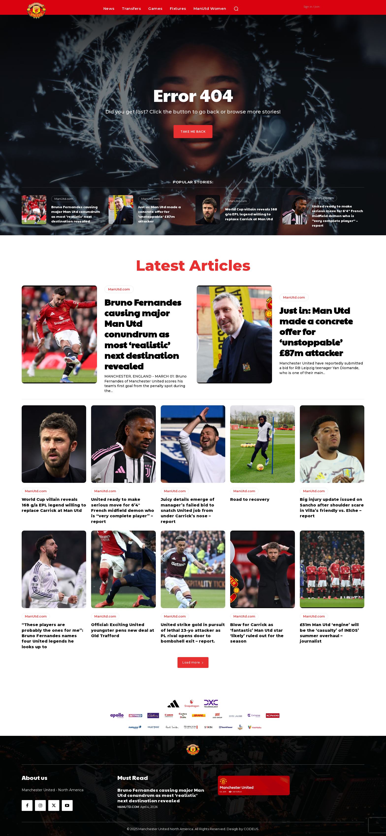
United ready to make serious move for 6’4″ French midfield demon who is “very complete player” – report (337, 216)
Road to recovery (249, 499)
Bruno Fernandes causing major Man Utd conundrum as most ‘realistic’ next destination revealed (75, 214)
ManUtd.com (63, 199)
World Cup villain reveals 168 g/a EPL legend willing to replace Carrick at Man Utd (251, 213)
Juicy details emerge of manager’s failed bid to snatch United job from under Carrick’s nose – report (187, 510)
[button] (236, 9)
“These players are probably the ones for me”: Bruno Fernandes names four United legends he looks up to (52, 635)
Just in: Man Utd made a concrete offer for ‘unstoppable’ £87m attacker (159, 214)
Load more (193, 662)
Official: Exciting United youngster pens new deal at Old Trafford (122, 630)
